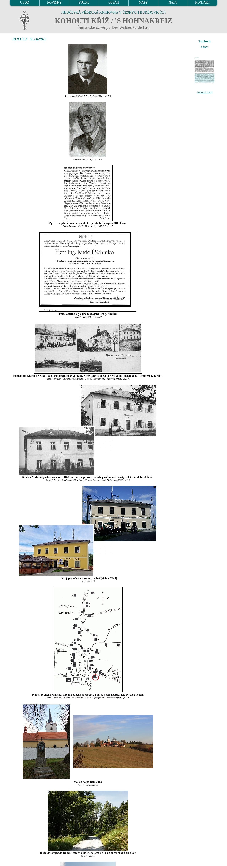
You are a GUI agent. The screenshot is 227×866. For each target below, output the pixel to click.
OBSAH (113, 2)
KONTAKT (202, 2)
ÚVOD (24, 2)
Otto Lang (120, 223)
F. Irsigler (56, 379)
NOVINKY (54, 2)
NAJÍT (173, 2)
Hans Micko (104, 96)
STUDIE (84, 2)
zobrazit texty (205, 92)
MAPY (143, 2)
